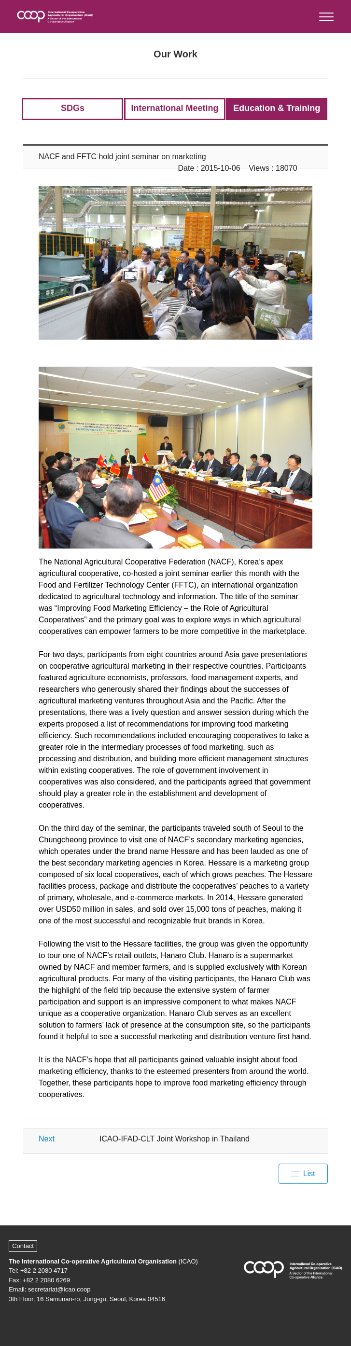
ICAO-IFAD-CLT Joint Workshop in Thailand (174, 1139)
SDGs (72, 108)
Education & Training (276, 108)
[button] (326, 14)
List (309, 1173)
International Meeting (174, 108)
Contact (23, 1246)
